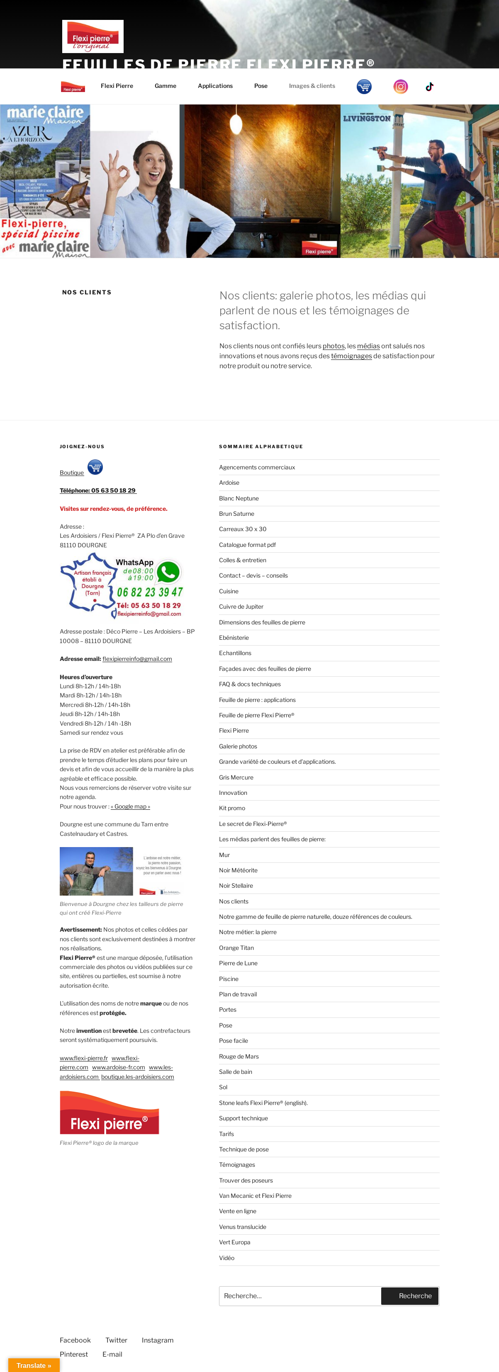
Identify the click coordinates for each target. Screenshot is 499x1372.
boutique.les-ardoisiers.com (137, 1076)
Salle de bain (235, 1071)
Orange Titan (236, 947)
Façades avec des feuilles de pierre (265, 668)
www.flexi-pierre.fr (84, 1057)
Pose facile (233, 1040)
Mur (224, 854)
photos (334, 346)
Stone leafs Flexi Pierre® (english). (263, 1102)
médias (368, 346)
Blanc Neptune (239, 498)
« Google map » (130, 806)
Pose (264, 85)
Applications (219, 85)
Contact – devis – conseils (253, 575)
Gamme (169, 85)
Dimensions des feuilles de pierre (262, 622)
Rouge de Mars (239, 1056)
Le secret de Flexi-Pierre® (253, 823)
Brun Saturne (236, 513)
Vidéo (226, 1257)
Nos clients (233, 901)
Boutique (81, 472)
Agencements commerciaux (257, 467)
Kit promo (232, 807)
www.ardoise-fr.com (118, 1067)
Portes (227, 1009)
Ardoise (229, 482)
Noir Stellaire (236, 885)
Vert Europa (235, 1242)
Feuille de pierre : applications (257, 699)
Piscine (229, 978)
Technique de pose (244, 1149)
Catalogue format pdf (247, 544)
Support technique (243, 1118)
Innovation (233, 792)
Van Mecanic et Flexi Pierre (255, 1195)
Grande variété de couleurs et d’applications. (277, 761)
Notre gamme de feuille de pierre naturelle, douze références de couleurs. (315, 916)
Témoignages (237, 1164)
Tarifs (226, 1133)
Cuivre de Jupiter (241, 606)
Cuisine (229, 591)
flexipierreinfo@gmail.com (137, 658)
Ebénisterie (234, 637)
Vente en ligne (237, 1210)
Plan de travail (238, 994)
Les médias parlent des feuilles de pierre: (272, 839)
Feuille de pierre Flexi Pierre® (257, 715)
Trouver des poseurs (246, 1180)
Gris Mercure (236, 777)
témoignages (351, 356)
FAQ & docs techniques (250, 683)
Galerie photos (238, 746)
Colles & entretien (242, 559)
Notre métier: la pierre (248, 931)
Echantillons (235, 652)
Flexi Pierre (121, 85)
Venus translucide (242, 1226)
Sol (223, 1086)
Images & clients (316, 85)
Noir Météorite (238, 870)
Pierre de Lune (238, 962)
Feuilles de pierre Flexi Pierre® (219, 65)
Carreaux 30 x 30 (243, 528)
